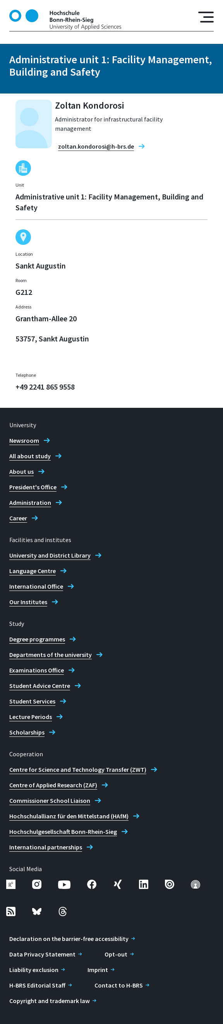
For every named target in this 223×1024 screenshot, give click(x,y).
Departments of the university (50, 654)
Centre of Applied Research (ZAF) (53, 785)
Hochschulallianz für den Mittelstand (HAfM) (69, 816)
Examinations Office (36, 670)
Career (18, 518)
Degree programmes (37, 639)
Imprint (97, 970)
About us (21, 471)
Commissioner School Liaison (49, 800)
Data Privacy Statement (42, 954)
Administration (30, 502)
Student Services (32, 701)
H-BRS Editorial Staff (37, 985)
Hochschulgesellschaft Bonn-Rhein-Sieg (63, 831)
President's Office (33, 487)
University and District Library (50, 555)
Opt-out (116, 954)
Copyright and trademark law (49, 1001)
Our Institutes (28, 602)
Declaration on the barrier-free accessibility (69, 939)
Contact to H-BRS (118, 985)
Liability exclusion (33, 970)
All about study (30, 456)
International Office (36, 586)
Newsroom (24, 440)
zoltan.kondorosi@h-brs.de (96, 146)
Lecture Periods (30, 717)
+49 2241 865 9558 (45, 387)
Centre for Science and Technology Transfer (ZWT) (77, 769)
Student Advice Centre (39, 686)
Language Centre (32, 571)
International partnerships (45, 847)
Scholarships (27, 732)
